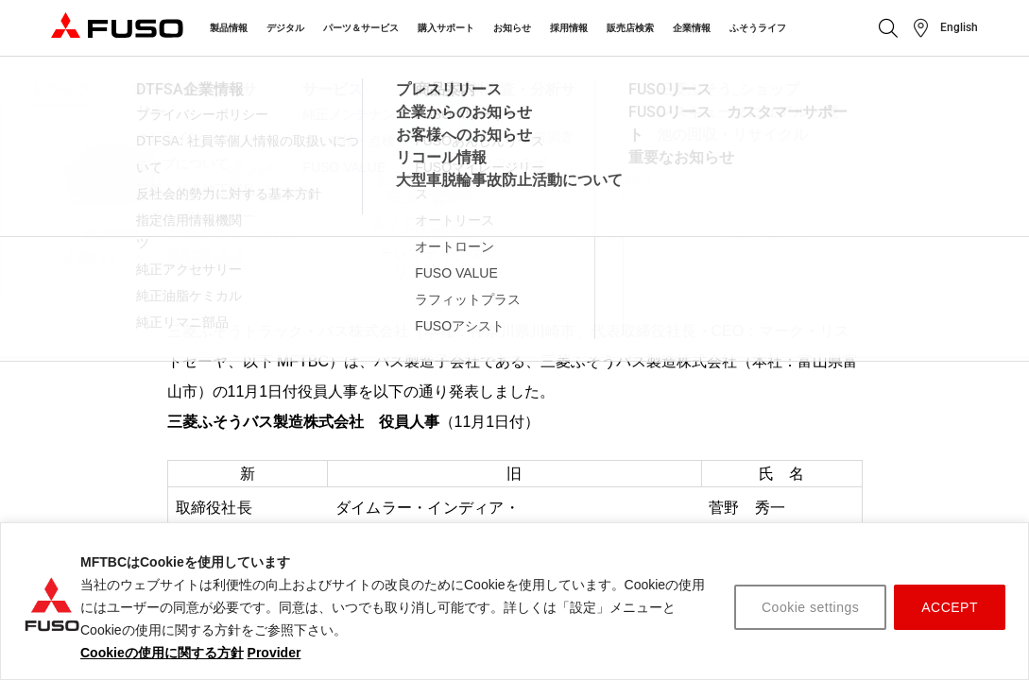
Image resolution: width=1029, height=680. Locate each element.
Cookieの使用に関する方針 (162, 652)
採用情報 (569, 28)
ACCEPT (949, 607)
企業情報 (692, 28)
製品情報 (229, 28)
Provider (274, 652)
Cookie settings (810, 607)
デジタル (285, 28)
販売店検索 (630, 28)
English (959, 27)
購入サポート (446, 28)
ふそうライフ (757, 28)
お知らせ (512, 28)
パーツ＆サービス (361, 28)
